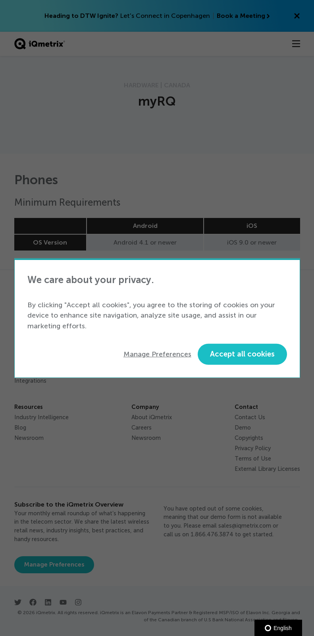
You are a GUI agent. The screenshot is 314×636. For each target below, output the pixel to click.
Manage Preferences (157, 354)
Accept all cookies (242, 353)
